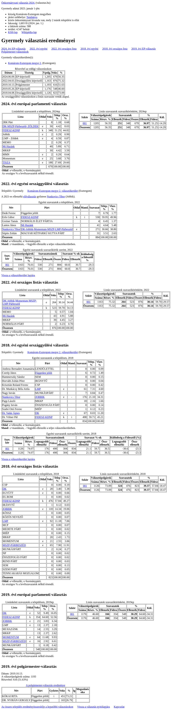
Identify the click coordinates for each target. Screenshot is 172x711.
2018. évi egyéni (89, 48)
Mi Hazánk (9, 146)
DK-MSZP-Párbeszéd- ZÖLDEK (20, 126)
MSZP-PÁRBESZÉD (14, 545)
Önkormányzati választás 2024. (18, 2)
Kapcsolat (119, 706)
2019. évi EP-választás (143, 48)
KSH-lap (13, 32)
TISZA (6, 162)
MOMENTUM (11, 637)
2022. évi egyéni (38, 48)
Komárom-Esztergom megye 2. (25, 63)
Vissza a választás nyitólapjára (93, 706)
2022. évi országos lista (64, 48)
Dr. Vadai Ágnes (11, 413)
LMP (38, 389)
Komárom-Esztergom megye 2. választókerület (52, 190)
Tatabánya (31, 17)
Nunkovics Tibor (56, 196)
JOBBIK (40, 397)
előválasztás (29, 196)
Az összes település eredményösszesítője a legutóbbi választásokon (37, 706)
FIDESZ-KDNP (11, 130)
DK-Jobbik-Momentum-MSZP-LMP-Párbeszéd (47, 229)
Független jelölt (43, 372)
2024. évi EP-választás (13, 48)
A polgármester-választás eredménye (45, 685)
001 (85, 123)
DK (37, 413)
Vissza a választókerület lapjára (18, 275)
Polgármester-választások (15, 51)
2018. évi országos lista (114, 48)
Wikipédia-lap (29, 32)
